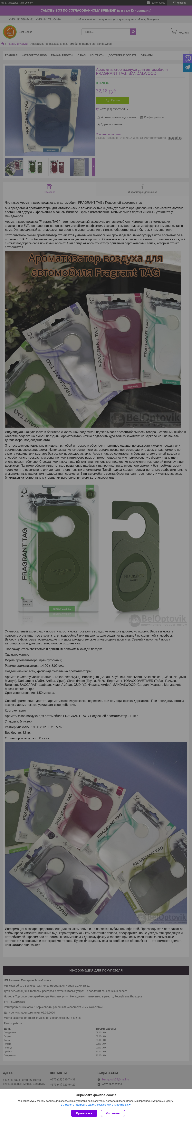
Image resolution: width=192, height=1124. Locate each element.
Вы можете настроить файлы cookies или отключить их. (95, 1104)
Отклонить (113, 1113)
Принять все (84, 1113)
